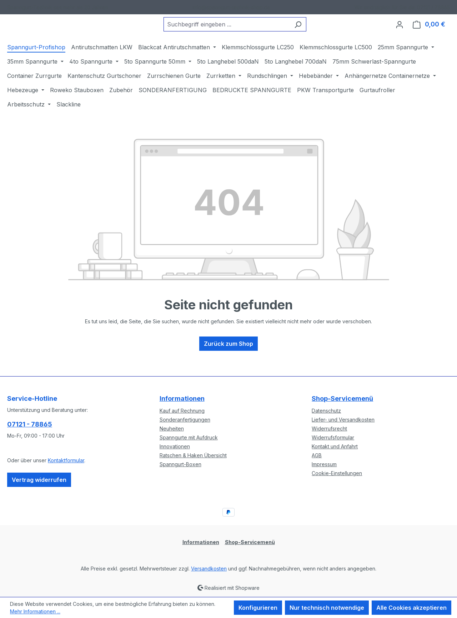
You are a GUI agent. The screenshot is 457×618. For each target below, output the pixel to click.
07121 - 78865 (29, 424)
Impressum (324, 464)
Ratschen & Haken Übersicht (193, 455)
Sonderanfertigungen (185, 420)
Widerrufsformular (333, 437)
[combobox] (244, 30)
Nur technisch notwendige (327, 607)
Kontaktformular (66, 460)
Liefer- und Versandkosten (343, 420)
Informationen (182, 398)
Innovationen (175, 446)
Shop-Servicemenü (342, 398)
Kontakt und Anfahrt (335, 446)
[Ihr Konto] (399, 30)
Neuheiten (172, 428)
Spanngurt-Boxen (180, 464)
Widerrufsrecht (329, 428)
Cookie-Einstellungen (337, 473)
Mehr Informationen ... (35, 611)
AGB (317, 455)
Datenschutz (326, 411)
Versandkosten (209, 568)
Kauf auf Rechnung (182, 411)
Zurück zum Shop (228, 355)
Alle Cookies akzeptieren (411, 607)
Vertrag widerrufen (39, 479)
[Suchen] (315, 30)
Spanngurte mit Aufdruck (189, 437)
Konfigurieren (257, 607)
